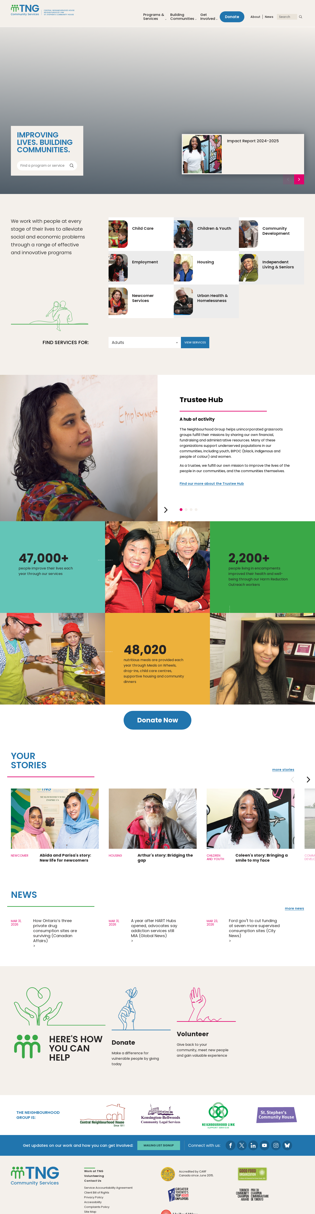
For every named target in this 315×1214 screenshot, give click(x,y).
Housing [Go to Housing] (194, 267)
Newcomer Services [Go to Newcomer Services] (131, 301)
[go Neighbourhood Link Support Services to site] (218, 1115)
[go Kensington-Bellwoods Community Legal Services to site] (160, 1115)
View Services (195, 342)
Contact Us (92, 1181)
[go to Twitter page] (242, 1146)
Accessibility (93, 1202)
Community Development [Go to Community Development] (264, 234)
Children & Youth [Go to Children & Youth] (202, 234)
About (255, 17)
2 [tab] (186, 509)
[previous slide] (149, 510)
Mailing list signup (159, 1146)
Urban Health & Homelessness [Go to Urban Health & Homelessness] (201, 301)
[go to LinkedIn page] (253, 1146)
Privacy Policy (93, 1197)
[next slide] (299, 179)
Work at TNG (93, 1171)
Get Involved (207, 17)
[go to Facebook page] (231, 1146)
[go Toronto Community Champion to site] (252, 1197)
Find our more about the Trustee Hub (212, 483)
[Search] (287, 17)
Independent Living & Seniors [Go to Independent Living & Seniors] (266, 267)
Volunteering (94, 1176)
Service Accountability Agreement (108, 1188)
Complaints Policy (96, 1207)
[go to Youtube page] (265, 1146)
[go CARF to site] (187, 1177)
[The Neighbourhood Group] (48, 10)
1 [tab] (181, 509)
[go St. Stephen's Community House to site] (277, 1115)
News (269, 17)
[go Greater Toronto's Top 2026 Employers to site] (179, 1197)
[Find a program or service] (43, 165)
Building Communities (182, 17)
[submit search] (300, 17)
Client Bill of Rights (96, 1193)
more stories (283, 769)
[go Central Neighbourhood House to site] (102, 1115)
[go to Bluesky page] (287, 1146)
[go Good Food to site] (252, 1177)
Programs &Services (153, 17)
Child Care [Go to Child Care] (131, 234)
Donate (232, 17)
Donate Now (157, 720)
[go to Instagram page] (276, 1146)
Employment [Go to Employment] (133, 267)
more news (294, 908)
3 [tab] (191, 509)
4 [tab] (196, 509)
